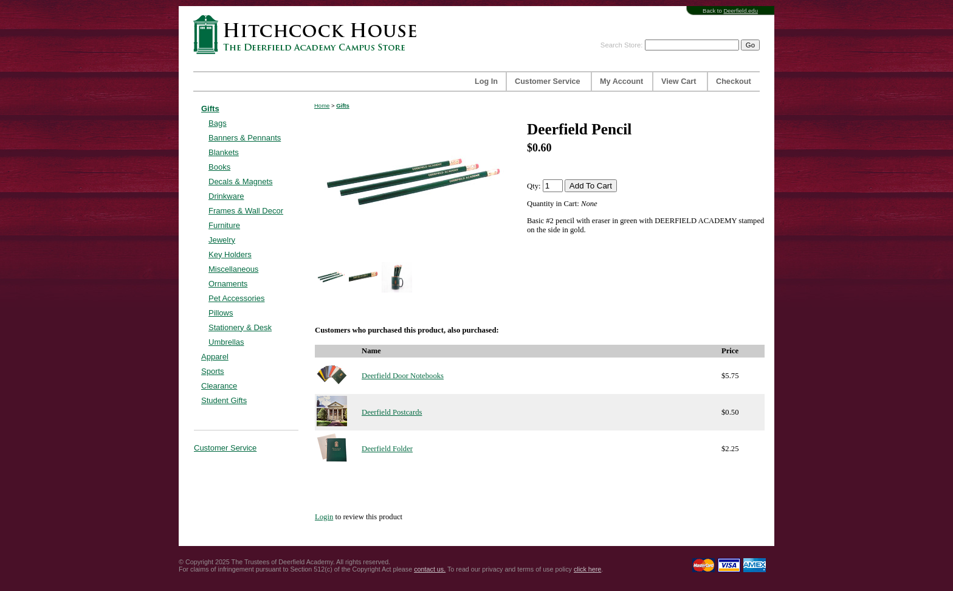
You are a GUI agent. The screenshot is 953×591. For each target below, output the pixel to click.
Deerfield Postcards (392, 412)
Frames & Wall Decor (245, 210)
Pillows (220, 312)
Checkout (733, 81)
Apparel (215, 356)
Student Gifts (224, 400)
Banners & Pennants (244, 137)
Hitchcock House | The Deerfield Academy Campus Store (308, 34)
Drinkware (226, 196)
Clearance (219, 385)
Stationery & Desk (240, 327)
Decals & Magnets (240, 181)
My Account (621, 81)
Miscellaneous (233, 269)
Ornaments (227, 283)
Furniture (224, 225)
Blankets (223, 152)
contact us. (430, 569)
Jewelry (221, 239)
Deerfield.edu (740, 10)
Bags (217, 123)
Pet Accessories (236, 298)
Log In (486, 81)
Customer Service (547, 81)
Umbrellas (226, 342)
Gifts (210, 108)
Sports (212, 371)
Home (321, 105)
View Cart (678, 81)
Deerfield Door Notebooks (403, 376)
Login (324, 517)
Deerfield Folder (387, 448)
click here (587, 569)
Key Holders (230, 254)
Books (219, 166)
